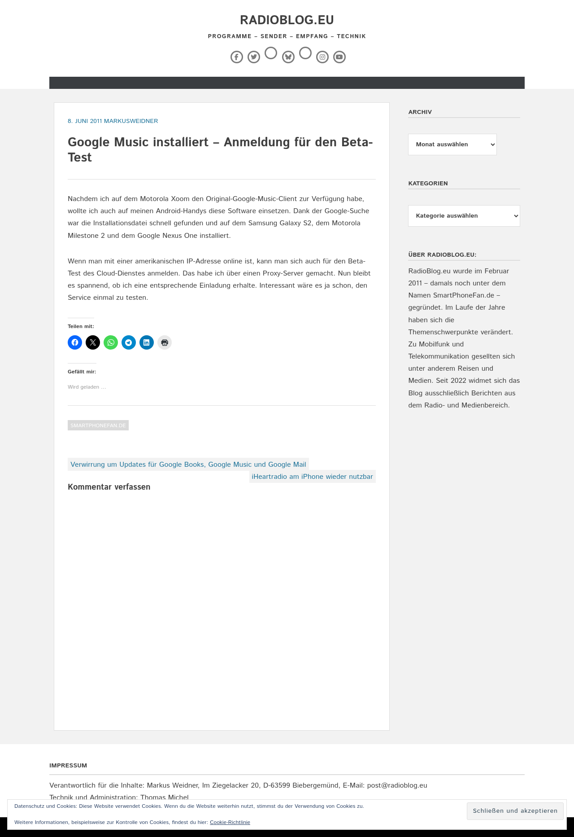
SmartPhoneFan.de (98, 425)
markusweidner (131, 121)
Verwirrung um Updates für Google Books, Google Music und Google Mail (188, 465)
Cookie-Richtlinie (230, 822)
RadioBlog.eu (287, 21)
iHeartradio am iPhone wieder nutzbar (312, 477)
